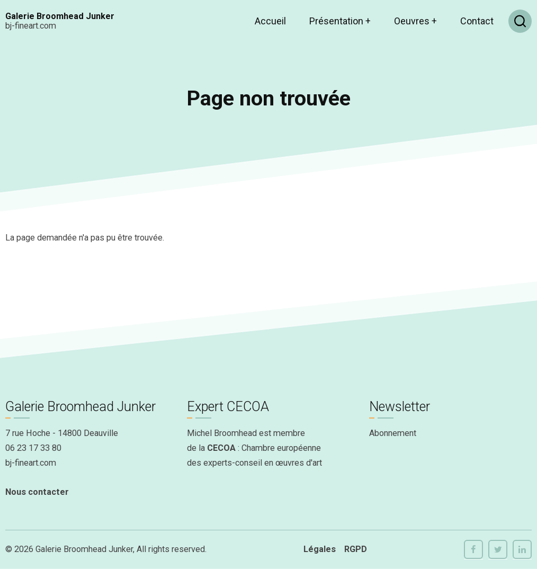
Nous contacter (37, 492)
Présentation (340, 20)
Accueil (270, 20)
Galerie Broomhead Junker (59, 16)
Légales (319, 549)
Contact (477, 20)
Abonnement (392, 433)
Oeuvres (415, 20)
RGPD (355, 549)
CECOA (221, 448)
